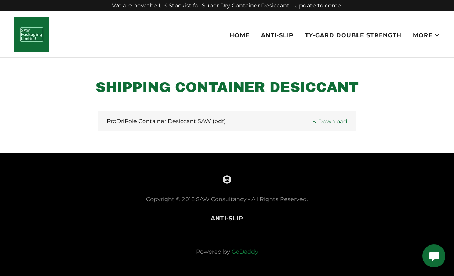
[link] (31, 34)
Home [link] (239, 35)
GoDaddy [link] (245, 251)
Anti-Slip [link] (277, 35)
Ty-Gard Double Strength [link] (353, 35)
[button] (426, 35)
